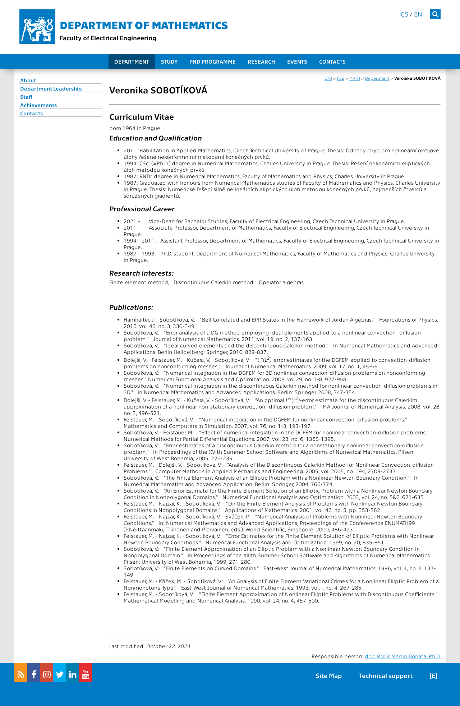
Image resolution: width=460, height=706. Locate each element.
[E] (433, 675)
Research (261, 61)
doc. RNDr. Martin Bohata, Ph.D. (403, 656)
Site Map (329, 675)
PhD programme (212, 61)
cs (404, 14)
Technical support (386, 675)
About (28, 80)
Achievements (38, 105)
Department (131, 61)
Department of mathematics (144, 24)
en (418, 14)
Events (297, 61)
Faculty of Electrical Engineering (108, 37)
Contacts (332, 61)
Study (169, 61)
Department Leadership (51, 88)
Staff (26, 96)
